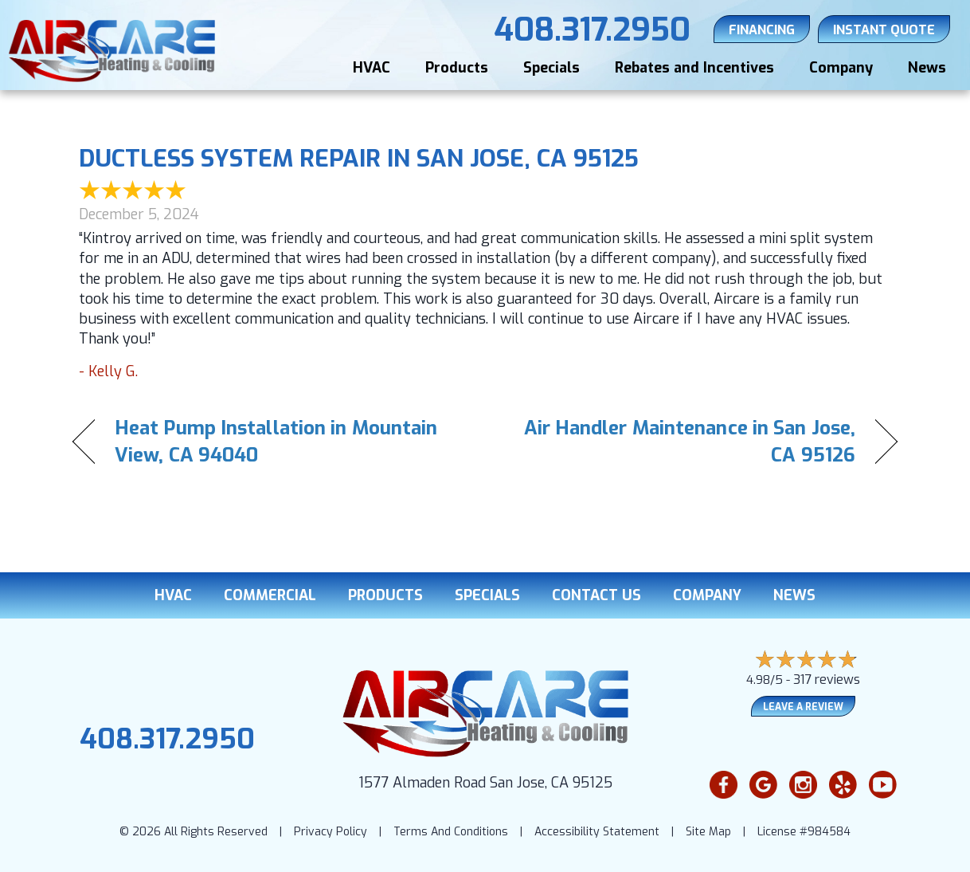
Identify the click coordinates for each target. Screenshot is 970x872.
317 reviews (826, 679)
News (927, 67)
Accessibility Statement (596, 831)
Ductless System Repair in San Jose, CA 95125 (359, 159)
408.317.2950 (167, 739)
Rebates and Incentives (694, 67)
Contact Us (596, 595)
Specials (551, 67)
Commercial (270, 595)
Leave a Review (803, 707)
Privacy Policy (330, 831)
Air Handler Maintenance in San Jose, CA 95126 (682, 441)
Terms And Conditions (450, 831)
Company (841, 67)
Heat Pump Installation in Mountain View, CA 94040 (276, 441)
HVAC (371, 67)
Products (456, 67)
